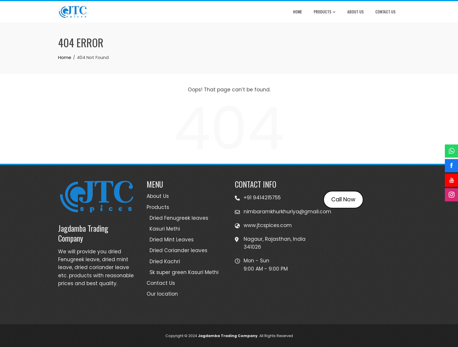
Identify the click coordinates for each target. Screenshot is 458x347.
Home (297, 11)
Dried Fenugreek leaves (179, 218)
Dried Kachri (165, 261)
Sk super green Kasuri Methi (184, 272)
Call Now (343, 199)
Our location (162, 293)
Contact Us (385, 11)
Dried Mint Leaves (172, 239)
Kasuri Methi (165, 228)
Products (325, 12)
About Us (355, 11)
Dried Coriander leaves (178, 250)
